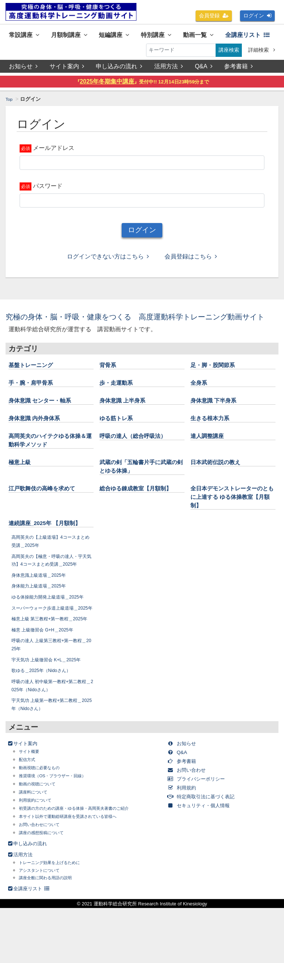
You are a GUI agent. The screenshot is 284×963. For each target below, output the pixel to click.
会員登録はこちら (191, 260)
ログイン (257, 15)
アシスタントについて (45, 925)
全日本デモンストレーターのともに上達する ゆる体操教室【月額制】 (231, 511)
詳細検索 (261, 52)
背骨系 (109, 379)
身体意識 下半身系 (218, 414)
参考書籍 (240, 69)
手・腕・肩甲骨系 (35, 397)
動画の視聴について (42, 839)
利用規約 (186, 842)
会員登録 (214, 15)
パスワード (47, 189)
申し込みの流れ (120, 69)
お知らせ (23, 69)
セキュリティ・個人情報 (206, 860)
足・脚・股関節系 (217, 379)
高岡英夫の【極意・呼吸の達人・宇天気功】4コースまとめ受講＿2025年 (52, 587)
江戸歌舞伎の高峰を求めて (48, 502)
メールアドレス (53, 151)
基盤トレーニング (35, 379)
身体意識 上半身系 (127, 414)
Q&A (205, 69)
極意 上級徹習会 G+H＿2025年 (47, 685)
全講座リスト (35, 52)
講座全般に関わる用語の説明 (52, 932)
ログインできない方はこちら (108, 260)
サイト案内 (67, 69)
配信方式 (29, 814)
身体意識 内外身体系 (39, 432)
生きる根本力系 (213, 432)
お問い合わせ (191, 825)
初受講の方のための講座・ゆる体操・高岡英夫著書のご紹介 (89, 863)
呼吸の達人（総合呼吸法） (139, 450)
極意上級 (22, 476)
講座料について (37, 847)
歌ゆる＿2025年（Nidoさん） (46, 725)
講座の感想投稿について (47, 887)
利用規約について (39, 855)
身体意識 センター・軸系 (46, 414)
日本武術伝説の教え (220, 476)
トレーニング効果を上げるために (58, 917)
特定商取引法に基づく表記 (209, 851)
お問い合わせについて (45, 879)
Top (10, 103)
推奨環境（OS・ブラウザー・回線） (61, 830)
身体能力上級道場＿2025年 (43, 617)
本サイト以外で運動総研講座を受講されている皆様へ (81, 871)
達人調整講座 (210, 450)
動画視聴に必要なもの (45, 822)
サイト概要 (32, 806)
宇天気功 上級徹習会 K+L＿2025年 (52, 714)
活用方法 (169, 69)
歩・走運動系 (119, 397)
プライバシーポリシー (203, 833)
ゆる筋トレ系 (119, 432)
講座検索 (229, 52)
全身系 (200, 397)
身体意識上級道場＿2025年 (43, 606)
